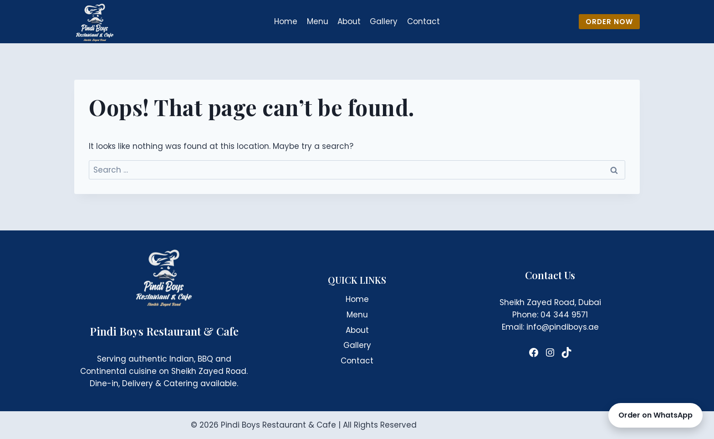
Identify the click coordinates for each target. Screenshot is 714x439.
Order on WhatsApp (655, 415)
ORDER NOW (609, 21)
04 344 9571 (564, 314)
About (349, 21)
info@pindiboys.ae (562, 327)
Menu (317, 21)
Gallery (384, 21)
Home (285, 21)
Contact (423, 21)
